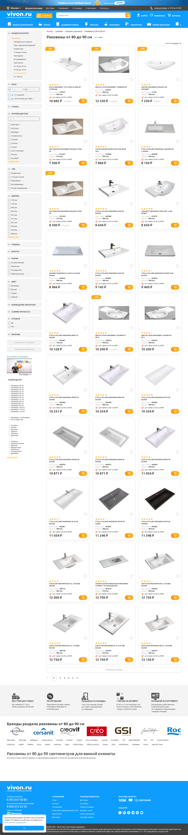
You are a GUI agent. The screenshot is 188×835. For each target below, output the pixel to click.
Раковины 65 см (17, 396)
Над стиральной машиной (24, 45)
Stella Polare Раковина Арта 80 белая (157, 402)
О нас (54, 800)
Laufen (41, 754)
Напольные (18, 63)
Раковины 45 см (17, 388)
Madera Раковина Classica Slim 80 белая (65, 276)
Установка (77, 8)
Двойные (14, 453)
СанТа (22, 759)
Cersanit (67, 750)
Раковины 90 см (17, 406)
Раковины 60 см (17, 394)
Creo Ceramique (105, 750)
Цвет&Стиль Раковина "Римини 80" (110, 88)
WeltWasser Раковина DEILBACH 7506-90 (64, 214)
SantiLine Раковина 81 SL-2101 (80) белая (111, 655)
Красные (14, 429)
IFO (174, 750)
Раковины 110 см (18, 410)
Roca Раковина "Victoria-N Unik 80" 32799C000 (64, 88)
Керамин (11, 759)
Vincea (138, 754)
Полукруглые (16, 451)
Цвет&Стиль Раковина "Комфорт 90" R (111, 339)
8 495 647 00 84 (18, 799)
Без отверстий (17, 419)
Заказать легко (86, 810)
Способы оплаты (87, 817)
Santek (72, 754)
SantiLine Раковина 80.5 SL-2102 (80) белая (64, 590)
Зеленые (14, 433)
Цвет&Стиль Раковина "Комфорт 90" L (157, 339)
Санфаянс (60, 31)
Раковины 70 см (17, 398)
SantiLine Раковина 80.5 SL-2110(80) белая (65, 655)
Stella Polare (107, 754)
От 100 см (18, 77)
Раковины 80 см (17, 402)
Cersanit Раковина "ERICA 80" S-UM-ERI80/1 (156, 214)
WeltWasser (160, 754)
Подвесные (18, 49)
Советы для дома (87, 814)
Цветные (14, 435)
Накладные (18, 56)
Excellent (131, 750)
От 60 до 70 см (20, 70)
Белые (13, 427)
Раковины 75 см (17, 400)
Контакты (104, 8)
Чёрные (14, 431)
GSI (141, 750)
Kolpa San (28, 754)
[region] (23, 142)
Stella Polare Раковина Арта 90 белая (64, 527)
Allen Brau (11, 750)
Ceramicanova (52, 750)
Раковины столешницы (20, 417)
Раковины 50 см (17, 390)
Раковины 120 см (18, 412)
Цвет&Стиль (35, 759)
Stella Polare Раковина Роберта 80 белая (157, 276)
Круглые (14, 445)
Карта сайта (57, 814)
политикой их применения (15, 823)
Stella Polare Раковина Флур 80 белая (65, 402)
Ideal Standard (154, 750)
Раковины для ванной (75, 31)
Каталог (50, 31)
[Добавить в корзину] (83, 101)
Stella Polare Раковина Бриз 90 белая (156, 465)
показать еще (114, 679)
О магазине (91, 8)
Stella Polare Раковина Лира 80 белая (111, 465)
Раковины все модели (23, 42)
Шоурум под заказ (33, 8)
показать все (13, 161)
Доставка (50, 8)
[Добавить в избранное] (85, 79)
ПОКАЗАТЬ (24, 343)
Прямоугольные (17, 443)
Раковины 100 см (18, 408)
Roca (62, 754)
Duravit (120, 750)
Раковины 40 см (17, 386)
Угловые (14, 441)
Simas (94, 754)
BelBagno (37, 750)
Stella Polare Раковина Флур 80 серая (111, 527)
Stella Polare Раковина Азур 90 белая (110, 276)
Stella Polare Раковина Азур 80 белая (110, 214)
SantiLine (83, 754)
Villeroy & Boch (124, 754)
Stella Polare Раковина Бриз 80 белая (110, 402)
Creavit (90, 750)
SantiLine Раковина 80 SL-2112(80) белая (157, 590)
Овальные (15, 449)
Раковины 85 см (17, 404)
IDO (166, 750)
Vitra (148, 754)
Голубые (14, 425)
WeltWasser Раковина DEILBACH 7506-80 (64, 151)
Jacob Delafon (13, 754)
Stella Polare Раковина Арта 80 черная (157, 527)
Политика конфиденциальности (65, 810)
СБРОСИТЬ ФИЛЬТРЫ (24, 349)
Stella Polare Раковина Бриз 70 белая (64, 339)
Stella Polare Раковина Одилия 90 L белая (157, 151)
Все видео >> (25, 374)
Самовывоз (64, 8)
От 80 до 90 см (20, 73)
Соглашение (57, 807)
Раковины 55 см (17, 392)
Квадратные (16, 447)
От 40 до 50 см (20, 66)
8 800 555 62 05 (18, 806)
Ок (24, 828)
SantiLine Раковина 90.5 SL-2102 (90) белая (156, 655)
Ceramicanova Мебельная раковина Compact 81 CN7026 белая (109, 591)
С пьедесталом (20, 52)
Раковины (15, 38)
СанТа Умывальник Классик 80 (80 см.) (111, 151)
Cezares (79, 750)
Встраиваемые (20, 59)
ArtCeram (24, 750)
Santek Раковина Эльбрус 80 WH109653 (155, 88)
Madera (51, 754)
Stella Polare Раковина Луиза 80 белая (65, 465)
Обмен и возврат (87, 807)
